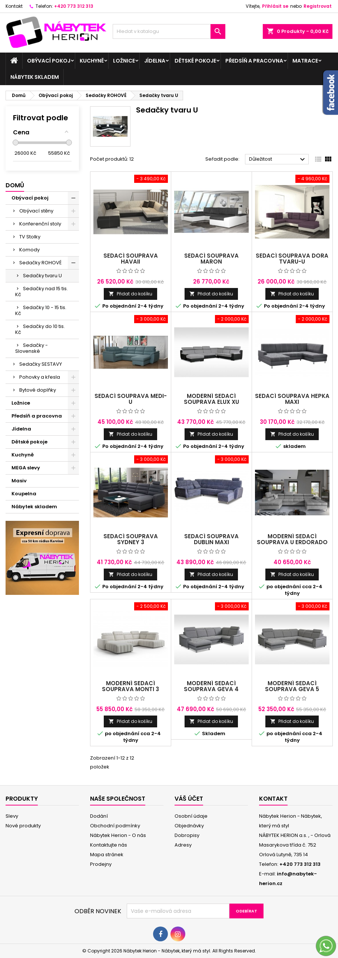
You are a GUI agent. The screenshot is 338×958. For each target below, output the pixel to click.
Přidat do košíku (130, 294)
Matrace (305, 60)
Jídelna (154, 60)
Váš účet (189, 798)
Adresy (183, 844)
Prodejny (101, 864)
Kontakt (14, 6)
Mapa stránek (106, 854)
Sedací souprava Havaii (130, 258)
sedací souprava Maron (211, 258)
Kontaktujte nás (108, 844)
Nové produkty (23, 825)
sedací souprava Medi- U (131, 399)
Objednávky (189, 825)
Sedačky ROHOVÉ (40, 262)
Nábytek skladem (34, 77)
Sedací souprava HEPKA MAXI (292, 399)
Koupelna (23, 493)
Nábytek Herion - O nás (118, 835)
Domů (15, 185)
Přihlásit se (275, 6)
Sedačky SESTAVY (40, 364)
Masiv (19, 480)
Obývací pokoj (48, 60)
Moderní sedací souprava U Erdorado (292, 539)
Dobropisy (187, 835)
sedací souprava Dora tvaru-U (292, 258)
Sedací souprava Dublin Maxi (211, 539)
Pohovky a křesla (39, 377)
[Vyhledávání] (169, 31)
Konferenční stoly (40, 223)
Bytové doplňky (37, 389)
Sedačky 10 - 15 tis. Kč (40, 310)
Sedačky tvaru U (42, 275)
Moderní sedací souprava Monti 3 (130, 686)
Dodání (99, 816)
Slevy (12, 816)
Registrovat (318, 6)
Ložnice (124, 60)
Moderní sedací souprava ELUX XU (211, 399)
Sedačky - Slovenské (31, 348)
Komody (29, 249)
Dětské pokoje (195, 60)
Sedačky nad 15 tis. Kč (41, 291)
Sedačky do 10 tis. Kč (40, 329)
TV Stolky (29, 236)
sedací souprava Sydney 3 (130, 539)
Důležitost (278, 159)
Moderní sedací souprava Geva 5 (292, 686)
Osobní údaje (191, 816)
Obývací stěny (36, 210)
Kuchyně (92, 60)
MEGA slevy (25, 467)
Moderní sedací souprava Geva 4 (211, 686)
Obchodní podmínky (115, 825)
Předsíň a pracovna (254, 60)
